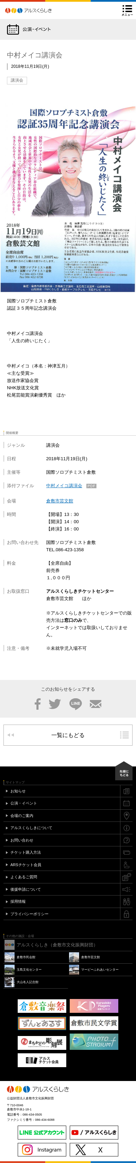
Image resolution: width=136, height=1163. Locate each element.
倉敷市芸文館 (59, 500)
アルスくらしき (40, 10)
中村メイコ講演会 (64, 485)
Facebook (38, 704)
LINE (75, 704)
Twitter (55, 704)
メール (95, 704)
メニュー (127, 10)
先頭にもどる (124, 770)
